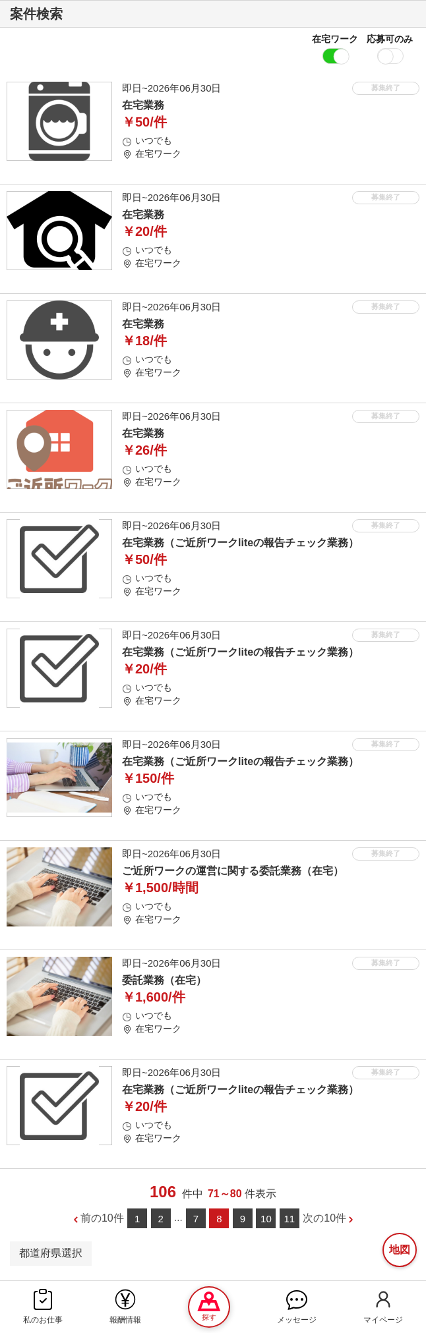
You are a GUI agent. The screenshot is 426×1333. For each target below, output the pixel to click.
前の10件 (102, 1218)
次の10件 (324, 1218)
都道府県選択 (50, 1253)
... (178, 1217)
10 (266, 1218)
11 (289, 1218)
